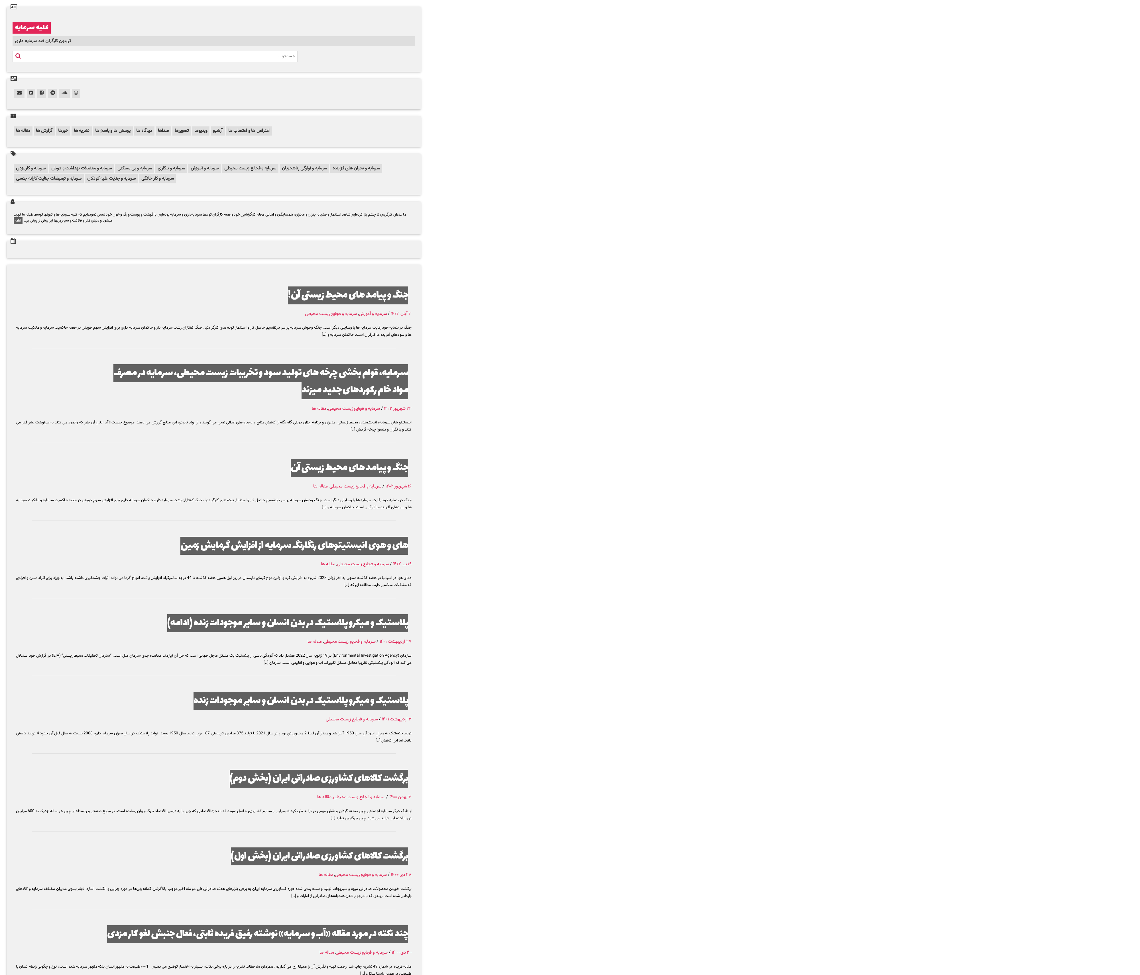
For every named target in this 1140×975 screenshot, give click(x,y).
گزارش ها (44, 130)
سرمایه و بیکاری (171, 168)
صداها (163, 130)
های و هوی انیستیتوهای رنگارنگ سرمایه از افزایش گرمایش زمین (294, 546)
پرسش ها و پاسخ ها (113, 130)
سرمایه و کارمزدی (31, 168)
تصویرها (182, 130)
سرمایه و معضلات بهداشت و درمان (81, 168)
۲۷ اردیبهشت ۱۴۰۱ (396, 641)
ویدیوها (200, 130)
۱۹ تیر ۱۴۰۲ (402, 564)
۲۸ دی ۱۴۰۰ (401, 874)
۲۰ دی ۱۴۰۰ (402, 952)
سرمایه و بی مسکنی (134, 168)
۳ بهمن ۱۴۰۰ (400, 797)
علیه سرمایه (31, 28)
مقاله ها (23, 130)
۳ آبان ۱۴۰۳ (401, 314)
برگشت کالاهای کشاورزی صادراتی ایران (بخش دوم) (319, 779)
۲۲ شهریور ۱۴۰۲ (398, 408)
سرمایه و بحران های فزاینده (356, 168)
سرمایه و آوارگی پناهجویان (304, 168)
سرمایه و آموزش (205, 168)
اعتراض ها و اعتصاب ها (249, 130)
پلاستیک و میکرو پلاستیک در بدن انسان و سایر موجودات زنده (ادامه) (287, 623)
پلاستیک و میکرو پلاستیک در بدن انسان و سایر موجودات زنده (301, 701)
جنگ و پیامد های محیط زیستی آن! (348, 295)
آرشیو (218, 130)
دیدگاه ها (144, 130)
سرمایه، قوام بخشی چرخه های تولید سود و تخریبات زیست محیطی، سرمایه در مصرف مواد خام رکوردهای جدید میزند (260, 381)
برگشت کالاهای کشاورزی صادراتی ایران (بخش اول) (319, 856)
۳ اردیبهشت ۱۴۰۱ (397, 719)
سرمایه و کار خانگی (157, 178)
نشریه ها (81, 130)
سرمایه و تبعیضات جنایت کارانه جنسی (49, 178)
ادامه (18, 220)
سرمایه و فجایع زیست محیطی (250, 168)
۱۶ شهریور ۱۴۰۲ (398, 486)
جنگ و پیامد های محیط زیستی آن (349, 468)
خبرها (63, 130)
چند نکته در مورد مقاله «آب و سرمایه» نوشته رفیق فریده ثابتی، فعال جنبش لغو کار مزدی (257, 934)
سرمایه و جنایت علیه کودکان (111, 178)
